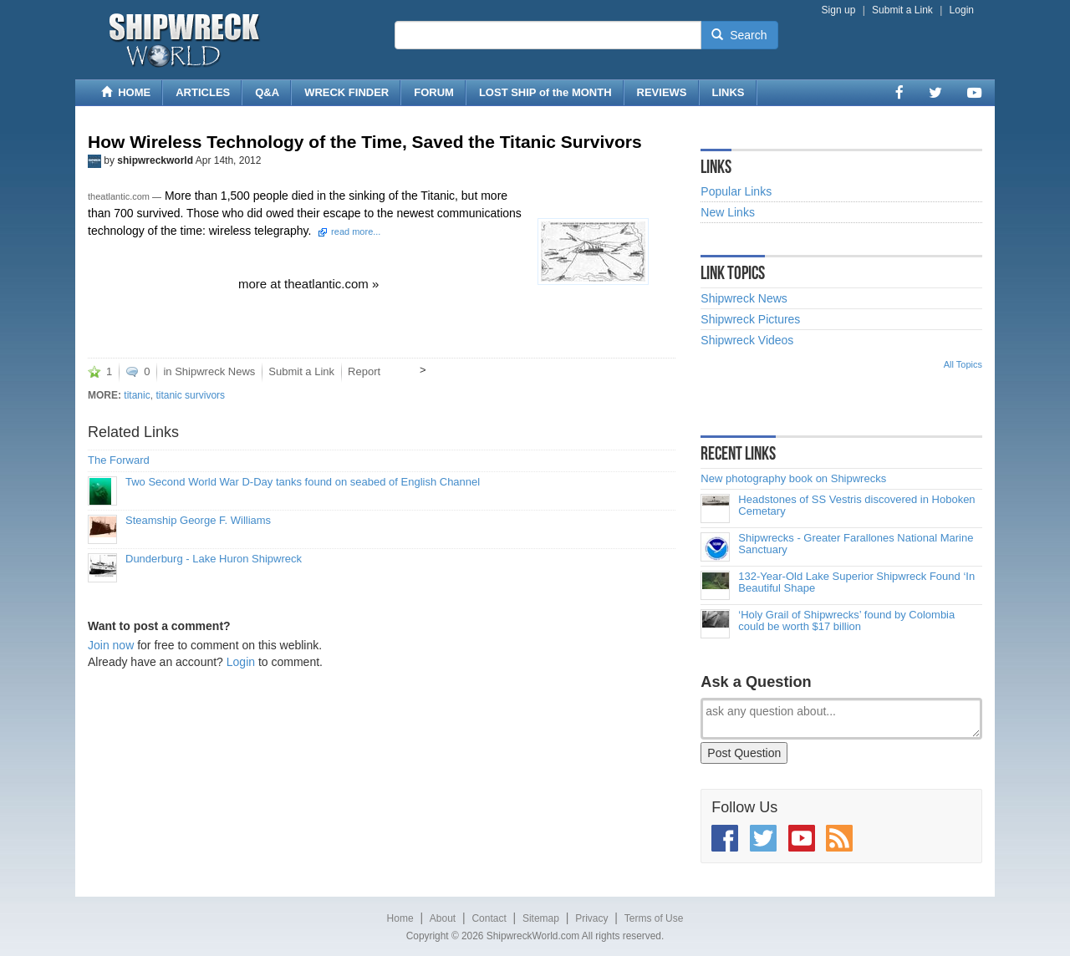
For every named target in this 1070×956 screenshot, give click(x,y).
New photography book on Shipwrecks (793, 479)
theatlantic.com (119, 196)
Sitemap (540, 918)
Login (962, 10)
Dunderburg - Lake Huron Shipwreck (213, 559)
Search (739, 35)
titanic (137, 395)
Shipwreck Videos (747, 340)
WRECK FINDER (346, 92)
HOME (125, 92)
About (443, 918)
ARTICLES (203, 92)
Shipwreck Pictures (750, 319)
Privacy (591, 918)
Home (400, 918)
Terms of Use (654, 918)
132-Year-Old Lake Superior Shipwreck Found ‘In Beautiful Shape (856, 582)
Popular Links (736, 191)
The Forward (119, 460)
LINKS (728, 92)
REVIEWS (662, 92)
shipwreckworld (155, 160)
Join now (111, 645)
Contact (488, 918)
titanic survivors (190, 395)
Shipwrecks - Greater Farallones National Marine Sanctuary (855, 544)
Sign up (839, 10)
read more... (355, 231)
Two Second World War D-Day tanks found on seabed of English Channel (302, 482)
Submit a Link (902, 10)
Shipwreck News (215, 371)
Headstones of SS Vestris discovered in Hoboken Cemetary (856, 505)
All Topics (963, 364)
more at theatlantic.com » (308, 284)
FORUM (434, 92)
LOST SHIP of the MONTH (545, 92)
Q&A (267, 92)
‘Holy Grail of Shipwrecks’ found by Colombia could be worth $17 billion (846, 621)
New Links (728, 212)
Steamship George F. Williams (198, 520)
